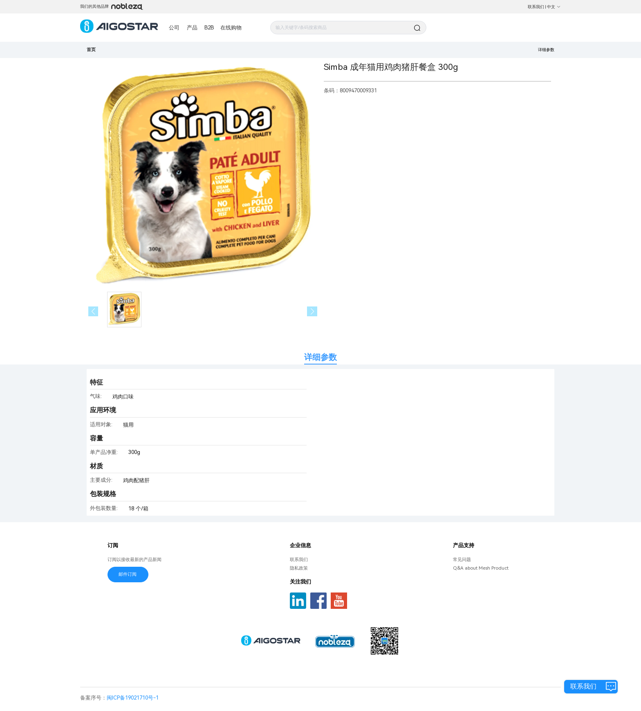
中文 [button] (554, 6)
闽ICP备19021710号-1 (133, 698)
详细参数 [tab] (320, 357)
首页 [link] (91, 49)
